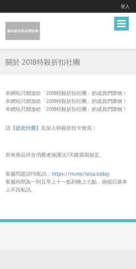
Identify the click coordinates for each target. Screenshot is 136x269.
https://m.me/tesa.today (81, 173)
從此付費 (26, 128)
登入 (125, 6)
